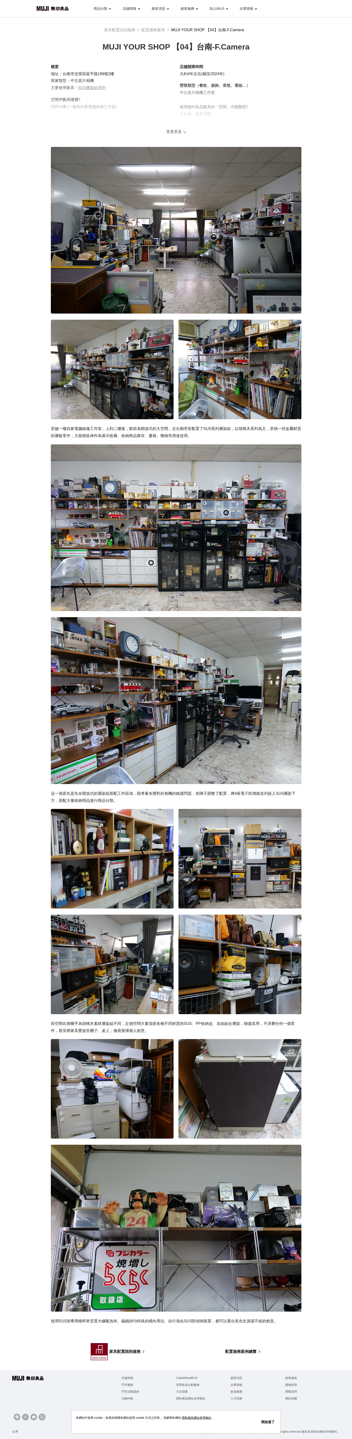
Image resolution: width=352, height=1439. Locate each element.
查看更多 (174, 132)
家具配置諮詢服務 (119, 30)
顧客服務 (189, 8)
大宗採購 (182, 1391)
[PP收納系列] (226, 512)
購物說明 (291, 1385)
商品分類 (102, 8)
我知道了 (268, 1422)
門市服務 (127, 1385)
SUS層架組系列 (92, 88)
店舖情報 (127, 1378)
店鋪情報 (131, 8)
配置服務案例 (153, 30)
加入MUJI (218, 8)
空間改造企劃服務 (187, 1385)
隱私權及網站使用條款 (190, 1398)
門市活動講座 (130, 1391)
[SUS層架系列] (98, 215)
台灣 (15, 1431)
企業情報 (248, 8)
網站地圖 (291, 1398)
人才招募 (236, 1398)
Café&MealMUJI (186, 1378)
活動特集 (127, 1398)
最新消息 (160, 8)
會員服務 (236, 1391)
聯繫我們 (291, 1391)
